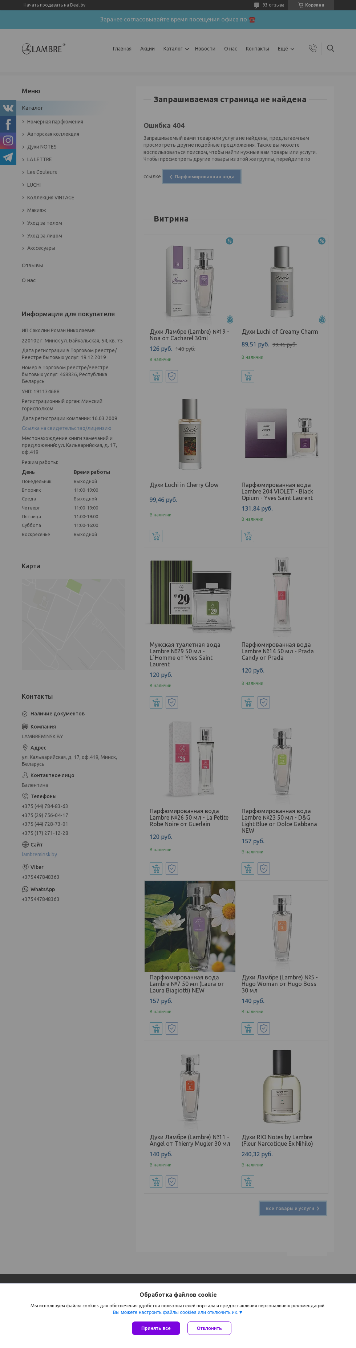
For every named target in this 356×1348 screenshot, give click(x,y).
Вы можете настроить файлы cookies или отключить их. (175, 1312)
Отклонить (209, 1328)
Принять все (156, 1328)
